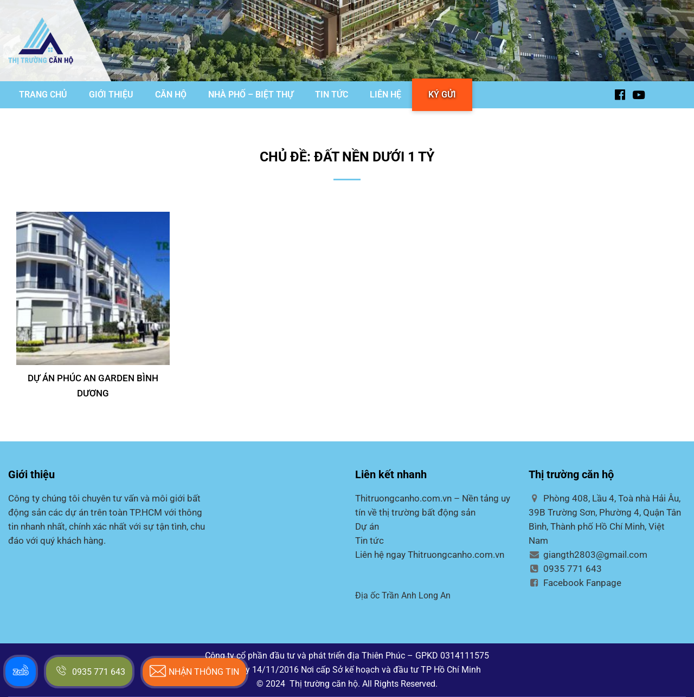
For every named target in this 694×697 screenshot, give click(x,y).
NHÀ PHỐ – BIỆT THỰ (250, 94)
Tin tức (369, 540)
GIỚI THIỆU (111, 94)
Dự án (367, 526)
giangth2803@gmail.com (588, 554)
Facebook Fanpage (575, 582)
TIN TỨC (331, 94)
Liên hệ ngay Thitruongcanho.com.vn (429, 554)
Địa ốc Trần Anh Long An (403, 595)
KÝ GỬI (442, 94)
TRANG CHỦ (43, 94)
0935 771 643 (565, 568)
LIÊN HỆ (385, 94)
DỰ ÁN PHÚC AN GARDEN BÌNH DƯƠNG (93, 386)
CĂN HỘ (171, 94)
